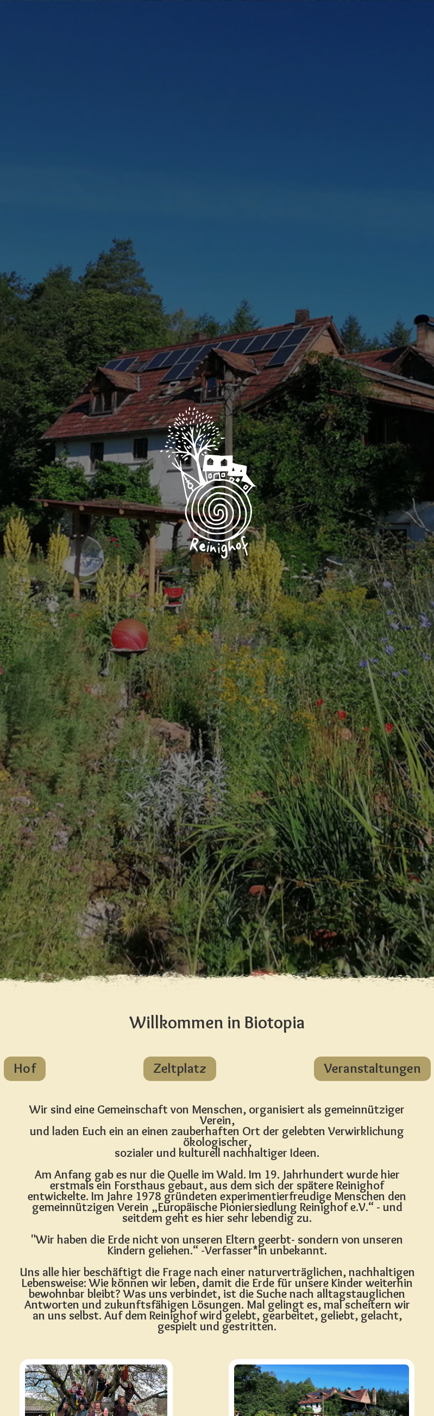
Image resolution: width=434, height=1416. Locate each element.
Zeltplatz (179, 1068)
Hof (25, 1068)
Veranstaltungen (372, 1068)
